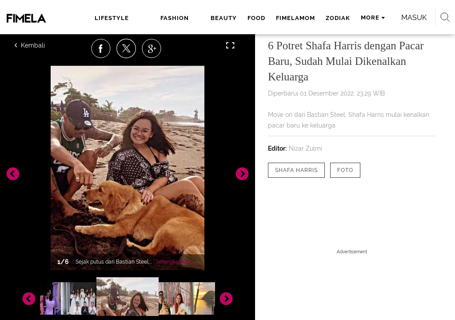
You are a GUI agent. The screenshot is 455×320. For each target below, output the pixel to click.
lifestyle (112, 18)
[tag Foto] (345, 170)
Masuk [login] (414, 17)
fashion (174, 18)
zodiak (338, 18)
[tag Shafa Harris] (296, 170)
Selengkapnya (173, 262)
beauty (224, 18)
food (256, 18)
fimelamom (295, 18)
